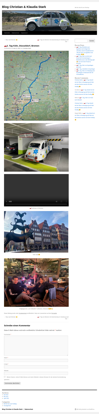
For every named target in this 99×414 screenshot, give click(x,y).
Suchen (91, 41)
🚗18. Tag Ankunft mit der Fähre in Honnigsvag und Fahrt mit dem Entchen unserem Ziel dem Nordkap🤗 (84, 92)
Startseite (7, 33)
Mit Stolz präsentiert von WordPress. (86, 409)
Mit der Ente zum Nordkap (10, 403)
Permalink (54, 313)
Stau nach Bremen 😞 (10, 40)
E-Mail (6, 364)
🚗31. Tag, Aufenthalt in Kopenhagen (85, 69)
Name (6, 357)
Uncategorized (23, 313)
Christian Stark (27, 48)
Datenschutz (15, 33)
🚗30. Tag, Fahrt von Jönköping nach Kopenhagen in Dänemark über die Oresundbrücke (85, 72)
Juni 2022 (6, 394)
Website (6, 370)
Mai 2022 (6, 396)
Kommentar (7, 334)
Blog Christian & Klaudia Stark (24, 6)
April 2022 (6, 398)
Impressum (24, 33)
